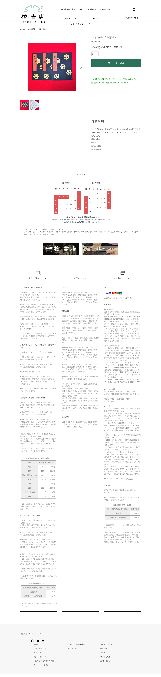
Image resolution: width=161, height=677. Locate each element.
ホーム (22, 30)
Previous (24, 68)
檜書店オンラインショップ (30, 638)
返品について (114, 84)
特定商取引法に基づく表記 (100, 84)
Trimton (92, 672)
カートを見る (134, 650)
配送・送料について (79, 642)
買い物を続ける (126, 84)
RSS (104, 642)
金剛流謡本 (31, 30)
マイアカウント (135, 638)
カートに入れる (116, 64)
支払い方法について (79, 650)
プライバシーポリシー (80, 658)
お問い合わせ (134, 654)
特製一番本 (42, 30)
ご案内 (92, 18)
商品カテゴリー (71, 18)
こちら (130, 483)
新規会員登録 (105, 9)
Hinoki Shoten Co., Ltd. (81, 672)
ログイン (117, 9)
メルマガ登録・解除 (110, 638)
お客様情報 (92, 9)
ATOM (110, 642)
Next (80, 68)
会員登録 (132, 642)
